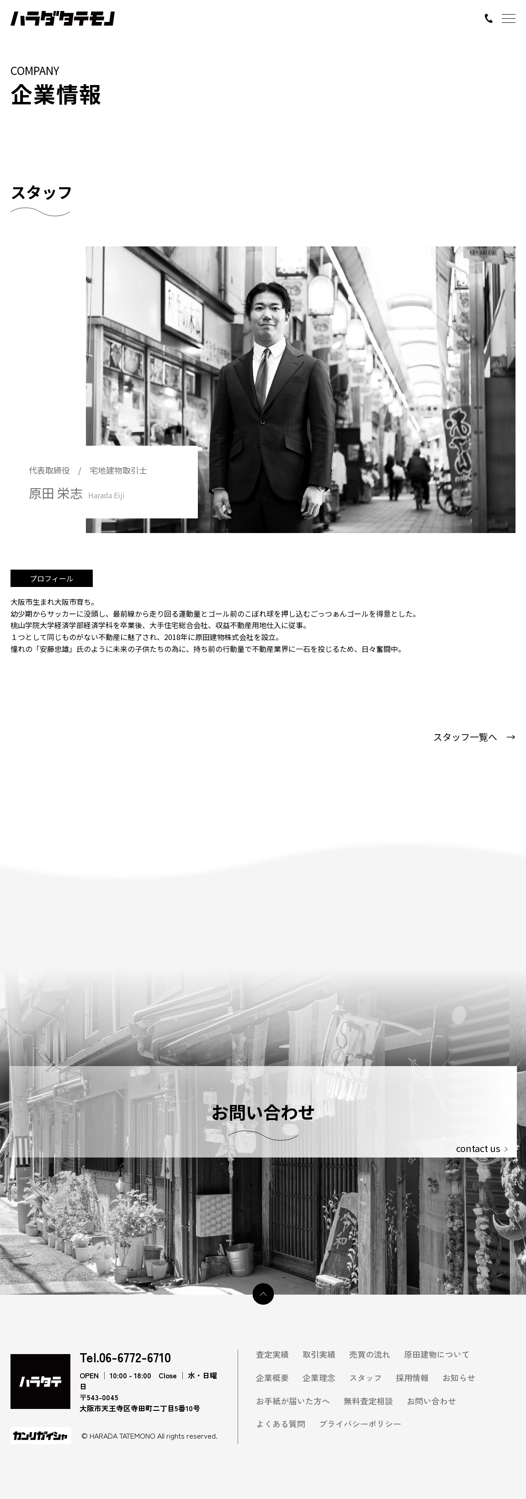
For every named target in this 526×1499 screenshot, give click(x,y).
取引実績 (319, 1354)
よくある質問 (280, 1424)
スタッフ (365, 1377)
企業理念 (319, 1377)
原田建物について (437, 1354)
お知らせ (458, 1377)
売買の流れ (369, 1354)
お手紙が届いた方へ (293, 1401)
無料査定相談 (368, 1401)
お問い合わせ (431, 1401)
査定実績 (272, 1354)
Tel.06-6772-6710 (125, 1357)
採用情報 (412, 1377)
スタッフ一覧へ (474, 737)
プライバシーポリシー (360, 1424)
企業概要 (272, 1377)
